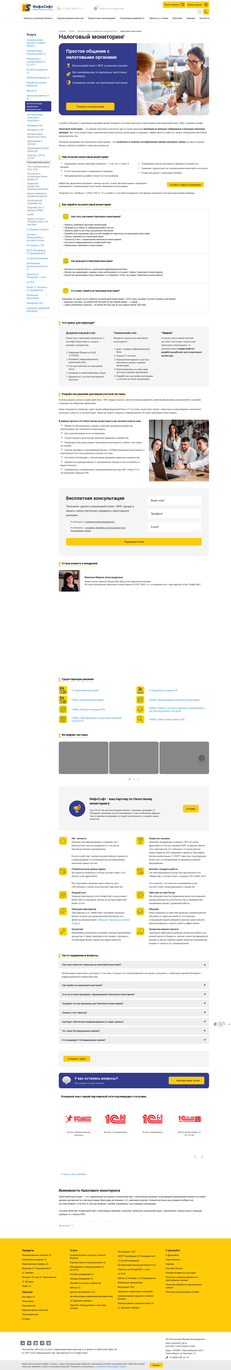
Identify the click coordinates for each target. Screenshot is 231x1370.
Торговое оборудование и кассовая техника (35, 237)
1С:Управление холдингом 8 (163, 690)
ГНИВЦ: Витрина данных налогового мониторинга (174, 699)
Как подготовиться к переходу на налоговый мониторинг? (91, 964)
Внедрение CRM (35, 129)
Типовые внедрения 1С (38, 77)
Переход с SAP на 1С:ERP (36, 156)
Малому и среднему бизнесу (38, 18)
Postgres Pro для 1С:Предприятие (39, 1277)
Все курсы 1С (28, 1296)
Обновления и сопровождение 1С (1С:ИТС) (36, 61)
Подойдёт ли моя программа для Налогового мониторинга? (92, 1003)
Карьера (191, 18)
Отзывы (191, 808)
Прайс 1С (26, 1285)
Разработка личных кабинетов (36, 84)
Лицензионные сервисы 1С (35, 1263)
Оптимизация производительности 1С (37, 266)
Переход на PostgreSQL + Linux (36, 275)
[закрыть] (229, 1024)
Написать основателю (109, 8)
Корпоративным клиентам (70, 18)
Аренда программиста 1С (38, 97)
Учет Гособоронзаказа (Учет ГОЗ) (38, 168)
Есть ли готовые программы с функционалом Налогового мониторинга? (98, 994)
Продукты (28, 1250)
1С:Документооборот (38, 229)
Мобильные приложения (33, 296)
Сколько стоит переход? (74, 1012)
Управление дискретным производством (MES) (37, 186)
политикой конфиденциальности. (100, 521)
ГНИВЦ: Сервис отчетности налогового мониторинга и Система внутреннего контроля (176, 709)
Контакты (204, 18)
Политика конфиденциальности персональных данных (182, 1278)
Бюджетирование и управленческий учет (37, 194)
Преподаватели (30, 1314)
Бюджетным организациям (101, 18)
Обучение (177, 18)
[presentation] (202, 758)
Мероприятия (29, 1305)
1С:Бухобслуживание (37, 258)
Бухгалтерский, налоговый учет (34, 202)
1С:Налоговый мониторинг (85, 690)
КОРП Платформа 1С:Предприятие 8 (36, 252)
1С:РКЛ (30, 282)
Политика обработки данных (222, 1024)
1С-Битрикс (28, 1281)
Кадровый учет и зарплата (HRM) (35, 209)
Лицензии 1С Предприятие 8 (36, 1268)
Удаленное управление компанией (38, 309)
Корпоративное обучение (35, 1309)
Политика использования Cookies (182, 1291)
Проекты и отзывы (158, 18)
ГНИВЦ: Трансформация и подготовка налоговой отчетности (97, 719)
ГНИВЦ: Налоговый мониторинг (88, 699)
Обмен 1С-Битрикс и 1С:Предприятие (37, 288)
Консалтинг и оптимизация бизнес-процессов (37, 176)
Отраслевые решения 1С (132, 18)
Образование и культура (34, 142)
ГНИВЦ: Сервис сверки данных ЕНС (167, 719)
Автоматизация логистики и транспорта (35, 117)
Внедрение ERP (35, 125)
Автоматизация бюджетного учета (36, 135)
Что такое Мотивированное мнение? (81, 1030)
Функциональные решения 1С (37, 1255)
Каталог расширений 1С (37, 71)
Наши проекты (173, 1259)
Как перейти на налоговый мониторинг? (82, 985)
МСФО (30, 214)
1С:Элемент (28, 1272)
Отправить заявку (77, 1058)
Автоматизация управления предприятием (34, 106)
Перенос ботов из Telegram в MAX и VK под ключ (37, 221)
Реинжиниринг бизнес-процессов (38, 149)
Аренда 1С (32, 90)
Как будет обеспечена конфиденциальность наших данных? (92, 1021)
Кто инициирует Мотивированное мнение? (83, 1040)
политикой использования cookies (111, 1366)
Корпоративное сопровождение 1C (36, 52)
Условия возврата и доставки (181, 1272)
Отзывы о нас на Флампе (73, 1174)
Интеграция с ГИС (35, 245)
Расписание (28, 1301)
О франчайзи (172, 1255)
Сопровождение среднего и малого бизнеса (36, 42)
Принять (156, 1365)
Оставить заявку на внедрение (185, 184)
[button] (129, 779)
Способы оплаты (174, 1268)
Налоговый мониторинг (38, 162)
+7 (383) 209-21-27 (72, 8)
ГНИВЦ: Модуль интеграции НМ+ (88, 709)
